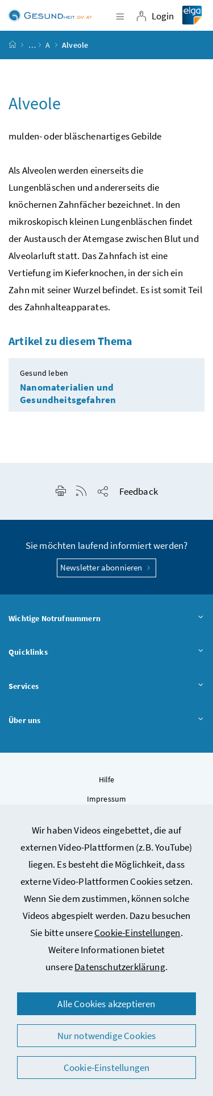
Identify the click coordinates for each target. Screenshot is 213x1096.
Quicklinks (106, 652)
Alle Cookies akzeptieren (106, 1004)
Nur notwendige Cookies (106, 1035)
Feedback (138, 491)
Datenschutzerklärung (119, 966)
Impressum (107, 799)
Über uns (106, 720)
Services (106, 686)
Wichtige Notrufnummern (106, 619)
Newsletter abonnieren (106, 567)
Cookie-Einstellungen (137, 932)
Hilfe (107, 779)
